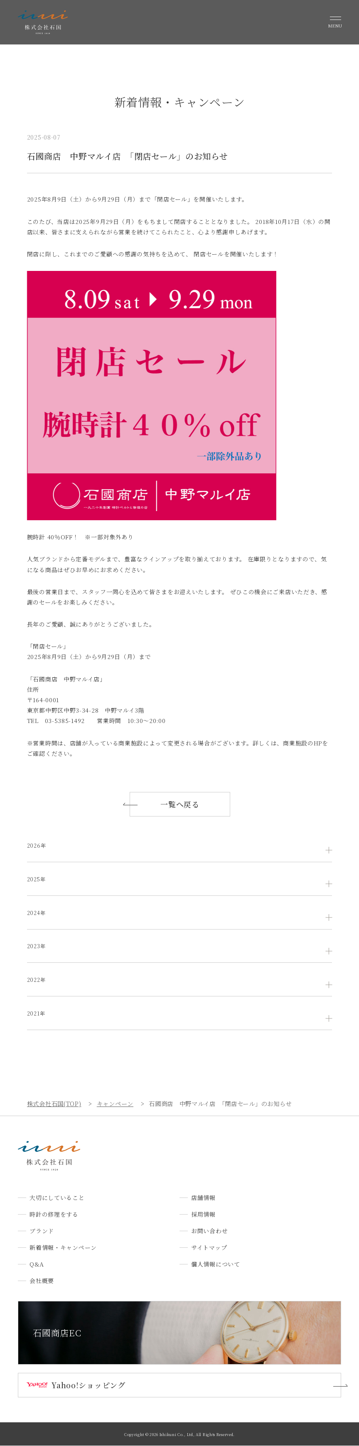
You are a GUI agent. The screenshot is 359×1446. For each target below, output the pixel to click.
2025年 (37, 879)
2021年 (37, 1013)
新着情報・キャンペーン (63, 1247)
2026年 (37, 845)
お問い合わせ (209, 1231)
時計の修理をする (54, 1214)
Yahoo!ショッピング (88, 1385)
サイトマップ (209, 1247)
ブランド (42, 1231)
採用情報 (203, 1214)
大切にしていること (57, 1197)
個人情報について (215, 1264)
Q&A (37, 1264)
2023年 (37, 946)
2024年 (37, 912)
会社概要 (42, 1280)
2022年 (37, 980)
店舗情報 (203, 1197)
